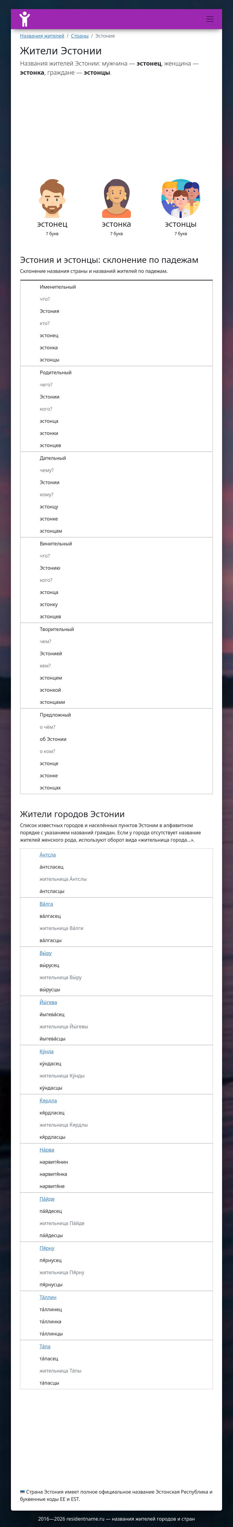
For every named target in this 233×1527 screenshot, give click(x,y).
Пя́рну (46, 1248)
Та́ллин (47, 1297)
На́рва (46, 1149)
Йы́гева (48, 1002)
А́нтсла (47, 854)
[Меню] (209, 19)
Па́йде (46, 1199)
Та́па (44, 1346)
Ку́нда (46, 1051)
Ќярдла (48, 1100)
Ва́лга (46, 904)
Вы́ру (45, 953)
